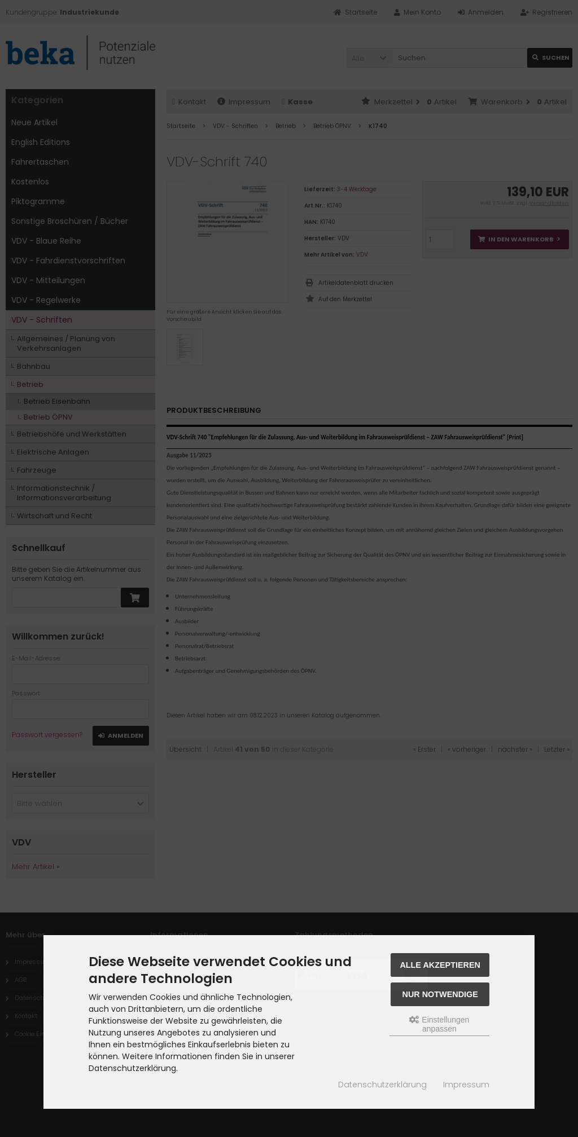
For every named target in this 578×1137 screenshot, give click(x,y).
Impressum (466, 1084)
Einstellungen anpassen (439, 1024)
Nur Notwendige (440, 994)
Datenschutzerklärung (382, 1084)
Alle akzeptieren (440, 964)
